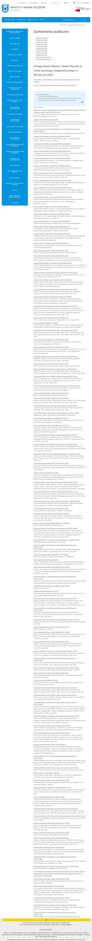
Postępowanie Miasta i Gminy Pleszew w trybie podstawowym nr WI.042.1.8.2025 (56, 716)
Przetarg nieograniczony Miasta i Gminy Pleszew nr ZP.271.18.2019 (52, 725)
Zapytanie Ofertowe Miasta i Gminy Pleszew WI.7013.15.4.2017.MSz (53, 173)
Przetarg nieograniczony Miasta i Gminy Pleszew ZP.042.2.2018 (51, 317)
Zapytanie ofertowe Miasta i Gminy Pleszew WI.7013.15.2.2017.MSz (53, 187)
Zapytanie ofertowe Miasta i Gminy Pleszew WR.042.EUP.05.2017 (52, 221)
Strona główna (9, 19)
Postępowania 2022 (41, 48)
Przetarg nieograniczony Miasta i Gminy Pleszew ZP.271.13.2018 (51, 832)
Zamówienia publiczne (15, 94)
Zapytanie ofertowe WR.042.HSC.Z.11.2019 (46, 473)
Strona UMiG (21, 19)
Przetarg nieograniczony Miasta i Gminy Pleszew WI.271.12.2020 (51, 733)
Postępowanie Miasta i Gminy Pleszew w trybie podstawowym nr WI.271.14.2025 (56, 413)
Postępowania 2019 (41, 55)
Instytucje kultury (15, 71)
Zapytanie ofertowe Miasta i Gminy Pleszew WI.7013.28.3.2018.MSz (53, 263)
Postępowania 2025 (41, 42)
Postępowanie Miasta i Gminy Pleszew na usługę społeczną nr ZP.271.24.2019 (55, 369)
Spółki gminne (15, 76)
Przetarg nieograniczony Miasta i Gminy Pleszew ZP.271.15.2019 (51, 838)
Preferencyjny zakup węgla (14, 171)
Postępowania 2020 (41, 53)
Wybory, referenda (15, 132)
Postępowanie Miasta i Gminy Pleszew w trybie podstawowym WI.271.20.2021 (55, 272)
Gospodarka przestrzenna (15, 120)
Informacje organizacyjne (14, 159)
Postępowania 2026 (41, 40)
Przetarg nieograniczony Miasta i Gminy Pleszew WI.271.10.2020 (51, 898)
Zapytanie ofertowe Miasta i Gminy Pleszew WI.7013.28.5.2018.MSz (53, 280)
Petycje (15, 190)
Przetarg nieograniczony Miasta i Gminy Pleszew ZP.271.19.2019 (51, 513)
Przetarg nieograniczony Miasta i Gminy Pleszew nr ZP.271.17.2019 (52, 787)
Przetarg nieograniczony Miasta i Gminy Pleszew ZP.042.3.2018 (51, 508)
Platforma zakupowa (42, 38)
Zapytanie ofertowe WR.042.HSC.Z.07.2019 (46, 591)
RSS (66, 3)
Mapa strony (44, 3)
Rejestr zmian (15, 178)
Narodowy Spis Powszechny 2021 (15, 196)
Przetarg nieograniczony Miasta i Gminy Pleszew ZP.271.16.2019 (51, 641)
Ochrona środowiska (15, 114)
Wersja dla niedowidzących (81, 3)
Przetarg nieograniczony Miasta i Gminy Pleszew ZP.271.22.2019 (51, 398)
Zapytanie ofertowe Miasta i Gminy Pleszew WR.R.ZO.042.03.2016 (52, 144)
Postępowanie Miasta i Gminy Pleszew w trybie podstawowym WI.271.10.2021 (55, 651)
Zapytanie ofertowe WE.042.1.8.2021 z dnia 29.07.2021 (49, 847)
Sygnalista (15, 202)
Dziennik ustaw (32, 19)
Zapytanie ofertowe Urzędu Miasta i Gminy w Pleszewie (49, 886)
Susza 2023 (15, 60)
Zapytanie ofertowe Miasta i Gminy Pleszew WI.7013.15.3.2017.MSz (53, 180)
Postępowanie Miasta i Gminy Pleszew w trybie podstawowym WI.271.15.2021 (55, 376)
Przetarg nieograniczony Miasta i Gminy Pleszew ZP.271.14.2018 (51, 780)
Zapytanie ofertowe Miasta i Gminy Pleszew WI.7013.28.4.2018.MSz (53, 296)
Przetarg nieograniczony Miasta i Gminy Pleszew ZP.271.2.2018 (51, 255)
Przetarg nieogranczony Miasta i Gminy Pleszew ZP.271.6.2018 (51, 364)
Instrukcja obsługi (22, 3)
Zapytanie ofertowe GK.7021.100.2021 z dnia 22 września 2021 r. (52, 523)
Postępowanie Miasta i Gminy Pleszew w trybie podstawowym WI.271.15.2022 (55, 491)
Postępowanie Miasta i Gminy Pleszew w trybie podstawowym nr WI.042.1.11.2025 (57, 454)
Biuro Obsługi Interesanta (15, 138)
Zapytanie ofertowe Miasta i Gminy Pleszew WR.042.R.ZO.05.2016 (52, 158)
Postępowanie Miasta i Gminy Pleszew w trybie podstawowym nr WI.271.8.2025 (56, 767)
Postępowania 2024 (41, 44)
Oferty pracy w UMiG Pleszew (14, 101)
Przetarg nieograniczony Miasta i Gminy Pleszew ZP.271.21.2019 (51, 425)
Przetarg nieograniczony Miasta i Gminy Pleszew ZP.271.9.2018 (51, 554)
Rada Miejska (15, 43)
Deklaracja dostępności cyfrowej (15, 184)
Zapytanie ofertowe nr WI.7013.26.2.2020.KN (46, 773)
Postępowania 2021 (41, 50)
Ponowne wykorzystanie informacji (15, 152)
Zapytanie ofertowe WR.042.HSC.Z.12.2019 (46, 323)
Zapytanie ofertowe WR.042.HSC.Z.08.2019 (46, 560)
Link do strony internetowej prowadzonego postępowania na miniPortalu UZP (55, 85)
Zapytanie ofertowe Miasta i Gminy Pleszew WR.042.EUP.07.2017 (52, 226)
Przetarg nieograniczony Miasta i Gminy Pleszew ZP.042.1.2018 (51, 243)
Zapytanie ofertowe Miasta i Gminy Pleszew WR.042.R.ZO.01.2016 (52, 136)
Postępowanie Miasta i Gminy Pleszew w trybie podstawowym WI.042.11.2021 (55, 356)
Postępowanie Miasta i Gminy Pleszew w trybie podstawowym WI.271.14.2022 (55, 528)
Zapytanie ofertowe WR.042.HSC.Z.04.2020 (46, 119)
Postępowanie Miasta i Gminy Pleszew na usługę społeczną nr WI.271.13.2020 (55, 687)
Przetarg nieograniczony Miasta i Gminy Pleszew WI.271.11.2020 (51, 823)
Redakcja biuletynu (33, 3)
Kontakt (42, 19)
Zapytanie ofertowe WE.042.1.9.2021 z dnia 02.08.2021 (49, 797)
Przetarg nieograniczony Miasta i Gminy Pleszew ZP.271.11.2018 (51, 586)
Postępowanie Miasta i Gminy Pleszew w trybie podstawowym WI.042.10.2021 (55, 482)
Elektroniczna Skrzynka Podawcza (15, 145)
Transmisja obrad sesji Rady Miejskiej (14, 32)
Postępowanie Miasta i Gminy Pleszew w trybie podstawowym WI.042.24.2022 (55, 444)
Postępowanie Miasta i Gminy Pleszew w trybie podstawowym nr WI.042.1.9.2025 (56, 540)
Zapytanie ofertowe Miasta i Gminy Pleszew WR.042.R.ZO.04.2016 (52, 151)
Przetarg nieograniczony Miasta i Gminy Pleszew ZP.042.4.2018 (51, 673)
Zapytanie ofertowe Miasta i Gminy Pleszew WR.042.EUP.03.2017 (52, 206)
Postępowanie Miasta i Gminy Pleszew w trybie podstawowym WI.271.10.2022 (55, 808)
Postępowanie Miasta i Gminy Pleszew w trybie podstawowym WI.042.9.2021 (55, 905)
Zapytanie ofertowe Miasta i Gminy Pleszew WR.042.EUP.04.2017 (52, 214)
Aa (53, 3)
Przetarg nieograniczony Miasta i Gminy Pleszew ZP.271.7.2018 (51, 463)
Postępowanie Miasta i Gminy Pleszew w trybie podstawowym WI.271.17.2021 (55, 306)
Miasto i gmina (15, 38)
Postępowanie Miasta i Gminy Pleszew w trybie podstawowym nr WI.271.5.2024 (56, 866)
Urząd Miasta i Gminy (14, 55)
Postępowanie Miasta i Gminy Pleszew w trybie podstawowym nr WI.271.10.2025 (56, 619)
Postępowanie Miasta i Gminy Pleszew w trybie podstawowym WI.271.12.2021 (55, 435)
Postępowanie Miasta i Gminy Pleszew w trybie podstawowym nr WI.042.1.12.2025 (57, 386)
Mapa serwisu (15, 165)
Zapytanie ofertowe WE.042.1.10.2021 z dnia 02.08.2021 (49, 744)
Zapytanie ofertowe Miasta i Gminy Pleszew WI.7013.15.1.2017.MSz (53, 197)
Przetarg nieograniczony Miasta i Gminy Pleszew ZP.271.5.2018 (51, 339)
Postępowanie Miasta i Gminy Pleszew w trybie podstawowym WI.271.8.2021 (55, 598)
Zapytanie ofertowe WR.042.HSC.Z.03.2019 (46, 680)
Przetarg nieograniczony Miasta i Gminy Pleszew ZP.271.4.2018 (51, 393)
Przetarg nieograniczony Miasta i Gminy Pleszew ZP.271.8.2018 (51, 418)
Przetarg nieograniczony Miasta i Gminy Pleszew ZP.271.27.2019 (51, 347)
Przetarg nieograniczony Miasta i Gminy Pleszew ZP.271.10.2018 (51, 627)
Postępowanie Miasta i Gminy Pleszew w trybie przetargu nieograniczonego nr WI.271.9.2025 (59, 816)
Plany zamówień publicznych (44, 59)
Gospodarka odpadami (15, 126)
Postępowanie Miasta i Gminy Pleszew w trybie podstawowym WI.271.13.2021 (55, 405)
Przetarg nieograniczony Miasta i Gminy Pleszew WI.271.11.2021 (51, 567)
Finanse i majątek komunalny (15, 88)
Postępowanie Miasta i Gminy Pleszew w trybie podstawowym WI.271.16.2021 (55, 330)
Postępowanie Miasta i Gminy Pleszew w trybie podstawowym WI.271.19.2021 (55, 289)
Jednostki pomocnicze (15, 82)
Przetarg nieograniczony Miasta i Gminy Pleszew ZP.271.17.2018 (51, 879)
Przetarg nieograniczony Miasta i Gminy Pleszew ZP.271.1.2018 (51, 250)
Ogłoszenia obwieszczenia (14, 107)
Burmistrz (15, 49)
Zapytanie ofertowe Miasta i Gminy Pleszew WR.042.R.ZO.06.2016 (52, 165)
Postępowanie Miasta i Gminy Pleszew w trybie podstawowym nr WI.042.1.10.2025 (57, 501)
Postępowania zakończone (43, 57)
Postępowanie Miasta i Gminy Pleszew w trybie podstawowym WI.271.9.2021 (55, 695)
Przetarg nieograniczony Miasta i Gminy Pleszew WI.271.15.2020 (51, 632)
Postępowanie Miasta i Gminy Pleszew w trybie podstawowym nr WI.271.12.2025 (56, 668)
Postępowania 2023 (41, 46)
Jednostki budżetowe (15, 66)
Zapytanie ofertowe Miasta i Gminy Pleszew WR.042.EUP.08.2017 (52, 234)
